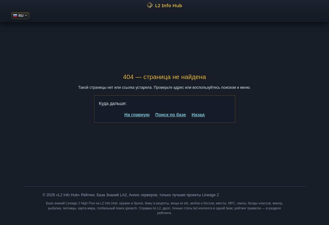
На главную (137, 114)
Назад (198, 114)
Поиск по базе (170, 114)
